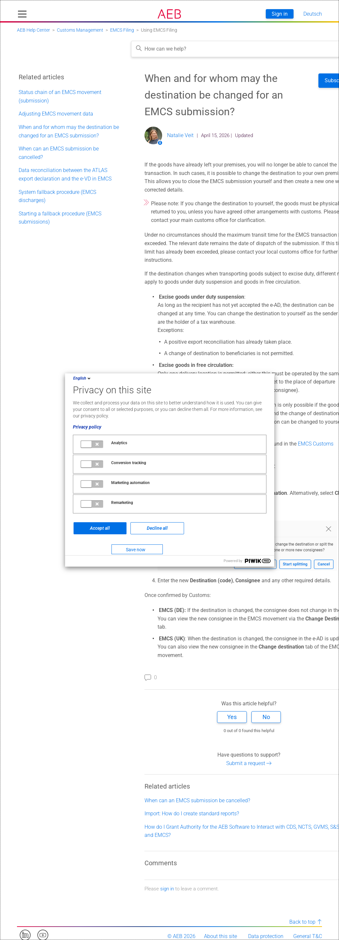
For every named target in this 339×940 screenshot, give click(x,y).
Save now (135, 549)
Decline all (157, 528)
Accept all (100, 528)
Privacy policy (87, 427)
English (82, 378)
